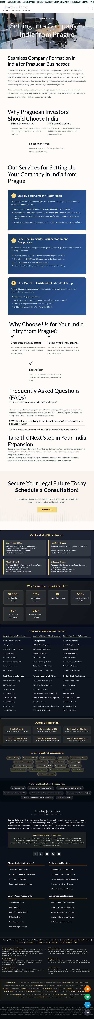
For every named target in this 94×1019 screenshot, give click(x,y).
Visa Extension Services (71, 698)
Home (28, 42)
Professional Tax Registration (43, 670)
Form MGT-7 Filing (9, 702)
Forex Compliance (39, 702)
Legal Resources (66, 942)
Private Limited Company (11, 641)
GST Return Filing (9, 685)
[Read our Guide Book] (87, 989)
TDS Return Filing (9, 689)
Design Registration (70, 653)
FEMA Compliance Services (42, 685)
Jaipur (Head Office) (16, 902)
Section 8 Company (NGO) (12, 662)
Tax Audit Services (9, 710)
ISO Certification (39, 657)
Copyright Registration (71, 649)
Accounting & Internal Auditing (62, 869)
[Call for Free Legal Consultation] (87, 1005)
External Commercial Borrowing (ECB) (46, 698)
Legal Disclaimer (84, 940)
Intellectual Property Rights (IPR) (62, 907)
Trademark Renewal (70, 666)
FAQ (75, 942)
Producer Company (9, 657)
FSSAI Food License (40, 653)
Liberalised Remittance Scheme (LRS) (46, 706)
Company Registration (41, 2)
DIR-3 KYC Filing (8, 706)
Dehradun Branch (15, 917)
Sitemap (20, 942)
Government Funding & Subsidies (63, 902)
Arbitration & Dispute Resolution (63, 874)
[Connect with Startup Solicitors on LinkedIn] (41, 854)
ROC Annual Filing (9, 693)
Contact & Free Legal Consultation (22, 874)
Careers (41, 942)
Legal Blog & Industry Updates (20, 884)
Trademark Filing (68, 2)
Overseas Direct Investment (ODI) (45, 693)
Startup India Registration (42, 662)
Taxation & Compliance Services (63, 917)
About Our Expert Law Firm (19, 869)
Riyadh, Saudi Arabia (16, 922)
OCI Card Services (69, 706)
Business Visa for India (71, 681)
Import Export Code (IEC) (41, 649)
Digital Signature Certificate (43, 666)
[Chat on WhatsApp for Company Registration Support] (87, 997)
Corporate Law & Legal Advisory (63, 884)
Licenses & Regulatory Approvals (63, 912)
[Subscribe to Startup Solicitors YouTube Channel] (59, 854)
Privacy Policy (54, 940)
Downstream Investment (41, 710)
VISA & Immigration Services (61, 922)
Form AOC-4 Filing (9, 698)
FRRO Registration (69, 693)
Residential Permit (69, 702)
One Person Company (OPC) (13, 649)
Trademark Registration (71, 641)
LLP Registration (8, 645)
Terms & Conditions (69, 940)
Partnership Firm (8, 653)
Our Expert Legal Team (17, 879)
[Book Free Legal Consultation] (87, 1012)
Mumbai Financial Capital (18, 912)
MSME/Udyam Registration (42, 645)
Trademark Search (69, 657)
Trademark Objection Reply (72, 662)
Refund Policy (31, 942)
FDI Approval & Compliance (42, 681)
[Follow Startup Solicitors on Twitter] (53, 854)
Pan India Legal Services (18, 927)
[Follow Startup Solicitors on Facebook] (35, 854)
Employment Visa (69, 685)
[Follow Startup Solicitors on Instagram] (47, 854)
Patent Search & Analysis (72, 670)
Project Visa (67, 689)
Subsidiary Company (10, 666)
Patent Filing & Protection (72, 645)
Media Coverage (52, 942)
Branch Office (8, 670)
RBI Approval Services (40, 689)
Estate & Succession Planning (62, 889)
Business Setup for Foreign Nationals (64, 879)
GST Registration (39, 641)
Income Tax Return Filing (11, 681)
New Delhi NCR (14, 907)
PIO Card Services (69, 710)
